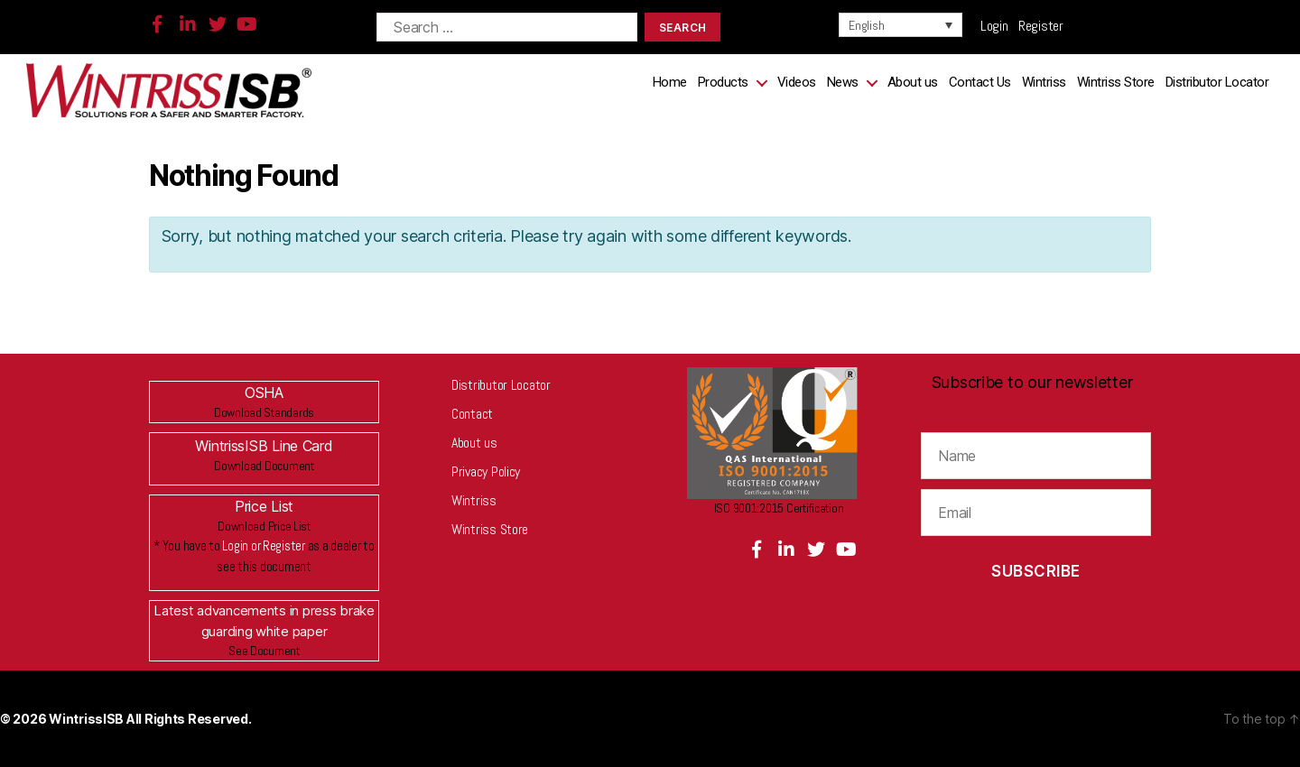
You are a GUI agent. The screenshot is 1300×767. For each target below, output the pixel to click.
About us (912, 82)
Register (1040, 25)
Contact (472, 413)
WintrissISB (87, 718)
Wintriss (1044, 82)
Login (999, 25)
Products (723, 82)
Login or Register (263, 545)
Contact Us (980, 82)
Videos (796, 82)
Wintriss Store (1116, 82)
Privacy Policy (485, 471)
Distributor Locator (1217, 82)
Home (670, 82)
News (843, 82)
